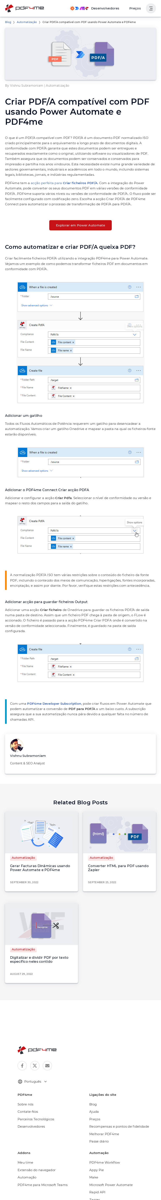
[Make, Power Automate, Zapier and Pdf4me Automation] (95, 8)
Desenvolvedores (31, 1126)
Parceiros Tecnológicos (36, 1119)
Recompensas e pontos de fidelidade (119, 1126)
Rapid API (97, 1192)
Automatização (27, 22)
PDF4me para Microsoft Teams (43, 1185)
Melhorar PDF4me (104, 1134)
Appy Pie (96, 1170)
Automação (27, 1177)
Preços (135, 8)
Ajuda (94, 1112)
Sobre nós (26, 1104)
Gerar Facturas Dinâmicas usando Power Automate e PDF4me (40, 868)
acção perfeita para (64, 183)
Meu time (25, 1162)
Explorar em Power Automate (80, 225)
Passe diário (99, 1141)
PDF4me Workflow (104, 1162)
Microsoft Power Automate (111, 1185)
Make (93, 1177)
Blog (8, 22)
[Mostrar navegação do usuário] (151, 8)
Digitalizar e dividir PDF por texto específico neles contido (39, 960)
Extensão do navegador (37, 1170)
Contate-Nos (28, 1112)
